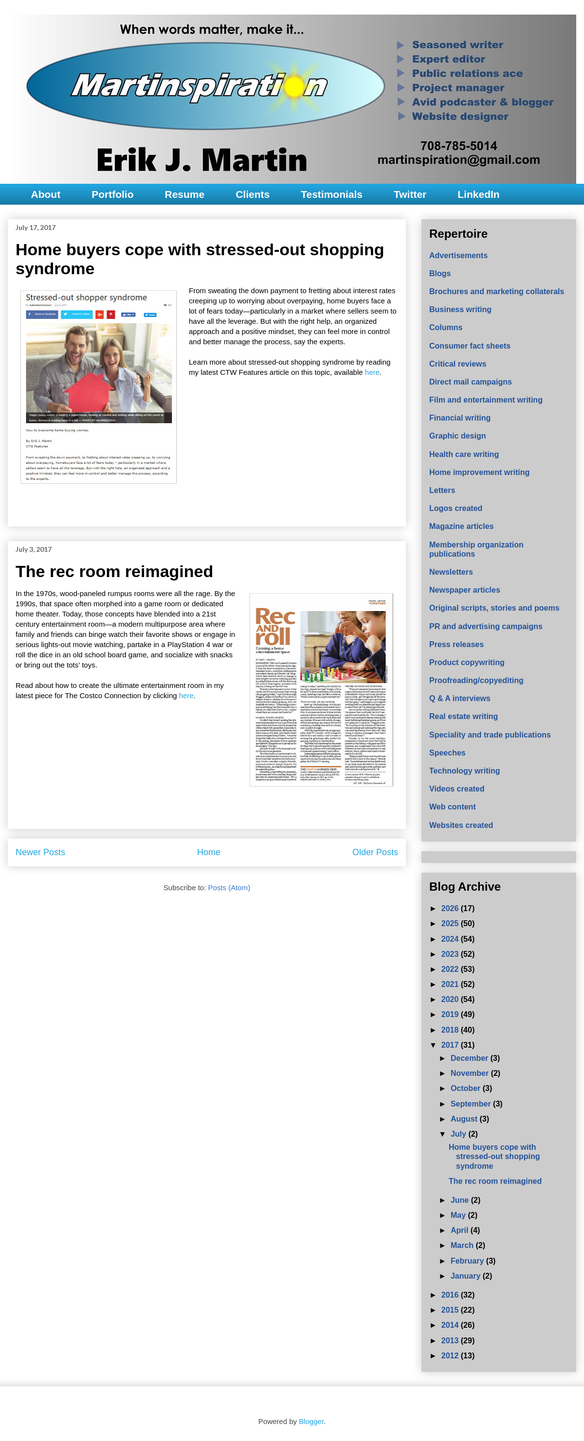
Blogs (440, 273)
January (467, 1276)
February (468, 1261)
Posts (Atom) (229, 887)
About (46, 194)
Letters (442, 490)
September (472, 1104)
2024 (451, 939)
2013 (451, 1340)
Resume (184, 194)
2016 (451, 1295)
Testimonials (332, 194)
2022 (451, 969)
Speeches (447, 753)
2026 (451, 908)
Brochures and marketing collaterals (496, 291)
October (467, 1088)
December (471, 1058)
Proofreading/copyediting (476, 680)
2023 (451, 954)
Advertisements (458, 255)
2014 (451, 1325)
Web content (452, 807)
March (463, 1245)
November (471, 1073)
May (459, 1215)
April (461, 1230)
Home (208, 852)
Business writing (460, 309)
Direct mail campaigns (470, 382)
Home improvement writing (479, 472)
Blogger (311, 1421)
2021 (451, 984)
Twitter (410, 194)
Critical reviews (457, 364)
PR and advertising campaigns (486, 626)
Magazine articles (461, 526)
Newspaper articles (464, 590)
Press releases (456, 644)
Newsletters (451, 572)
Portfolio (112, 194)
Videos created (457, 789)
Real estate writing (463, 716)
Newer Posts (40, 852)
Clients (253, 194)
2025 (451, 923)
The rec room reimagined (114, 571)
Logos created (455, 508)
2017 (451, 1045)
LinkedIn (478, 194)
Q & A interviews (460, 698)
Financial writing (460, 418)
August (465, 1119)
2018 (451, 1030)
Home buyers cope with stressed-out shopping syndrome (494, 1156)
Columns (445, 327)
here (372, 372)
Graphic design (457, 436)
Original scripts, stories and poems (494, 608)
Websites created (461, 825)
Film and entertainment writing (486, 400)
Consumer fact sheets (470, 346)
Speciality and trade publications (490, 735)
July (459, 1134)
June (461, 1200)
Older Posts (375, 852)
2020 (451, 999)
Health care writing (464, 454)
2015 (451, 1310)
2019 (451, 1014)
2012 (451, 1356)
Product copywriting (467, 662)
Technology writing (464, 771)
